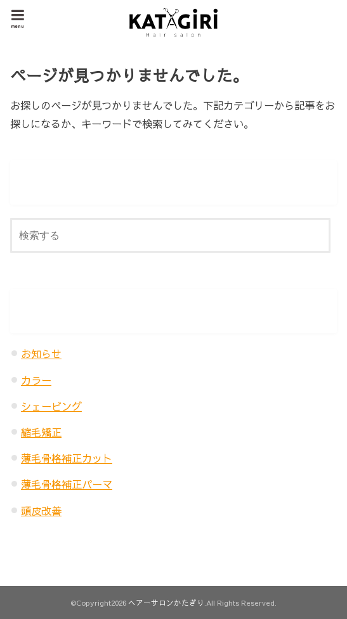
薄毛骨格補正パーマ (66, 484)
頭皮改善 (41, 511)
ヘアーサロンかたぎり (166, 602)
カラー (36, 380)
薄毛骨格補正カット (66, 458)
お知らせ (41, 354)
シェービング (51, 406)
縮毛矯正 (41, 432)
